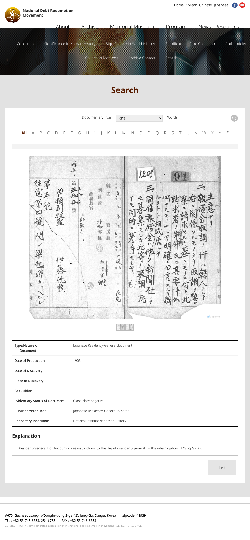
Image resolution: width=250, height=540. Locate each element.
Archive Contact (141, 57)
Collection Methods (101, 57)
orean (191, 5)
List (222, 467)
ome (179, 5)
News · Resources (218, 17)
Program (176, 17)
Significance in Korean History (69, 43)
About (63, 17)
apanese (221, 5)
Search (172, 57)
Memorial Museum (132, 17)
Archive (89, 17)
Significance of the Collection (190, 43)
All (24, 133)
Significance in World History (130, 43)
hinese (205, 5)
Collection (25, 43)
